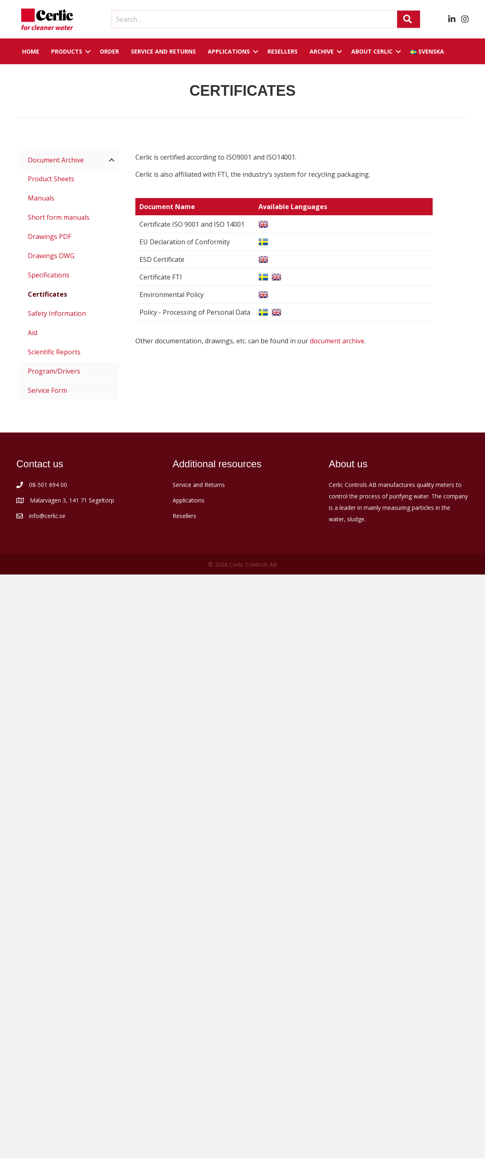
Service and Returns (199, 485)
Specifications (49, 274)
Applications (229, 51)
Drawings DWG (51, 255)
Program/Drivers (54, 371)
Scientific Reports (54, 351)
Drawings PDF (49, 236)
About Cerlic (372, 51)
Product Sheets (51, 178)
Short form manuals (59, 217)
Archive (322, 51)
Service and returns (163, 51)
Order (109, 51)
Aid (32, 332)
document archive (337, 340)
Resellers (282, 51)
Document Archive (56, 159)
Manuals (41, 198)
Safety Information (57, 313)
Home (30, 51)
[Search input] (252, 19)
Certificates (47, 294)
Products (66, 51)
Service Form (47, 390)
